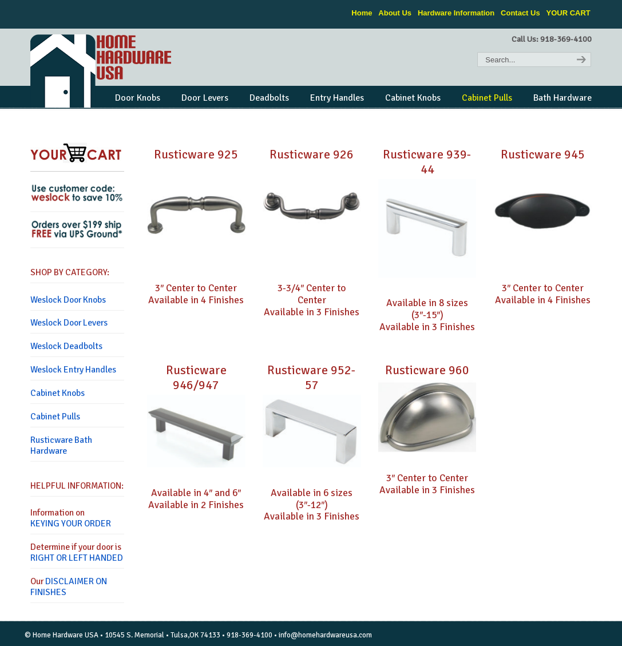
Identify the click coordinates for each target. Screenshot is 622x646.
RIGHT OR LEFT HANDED (76, 558)
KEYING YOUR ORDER (70, 523)
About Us (394, 13)
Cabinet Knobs (57, 393)
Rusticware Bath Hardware (61, 445)
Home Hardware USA (101, 71)
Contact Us (520, 13)
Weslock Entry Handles (73, 369)
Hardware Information (456, 13)
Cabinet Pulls (55, 416)
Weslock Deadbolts (66, 346)
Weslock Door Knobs (68, 300)
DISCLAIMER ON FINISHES (68, 587)
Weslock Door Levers (69, 322)
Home (361, 13)
